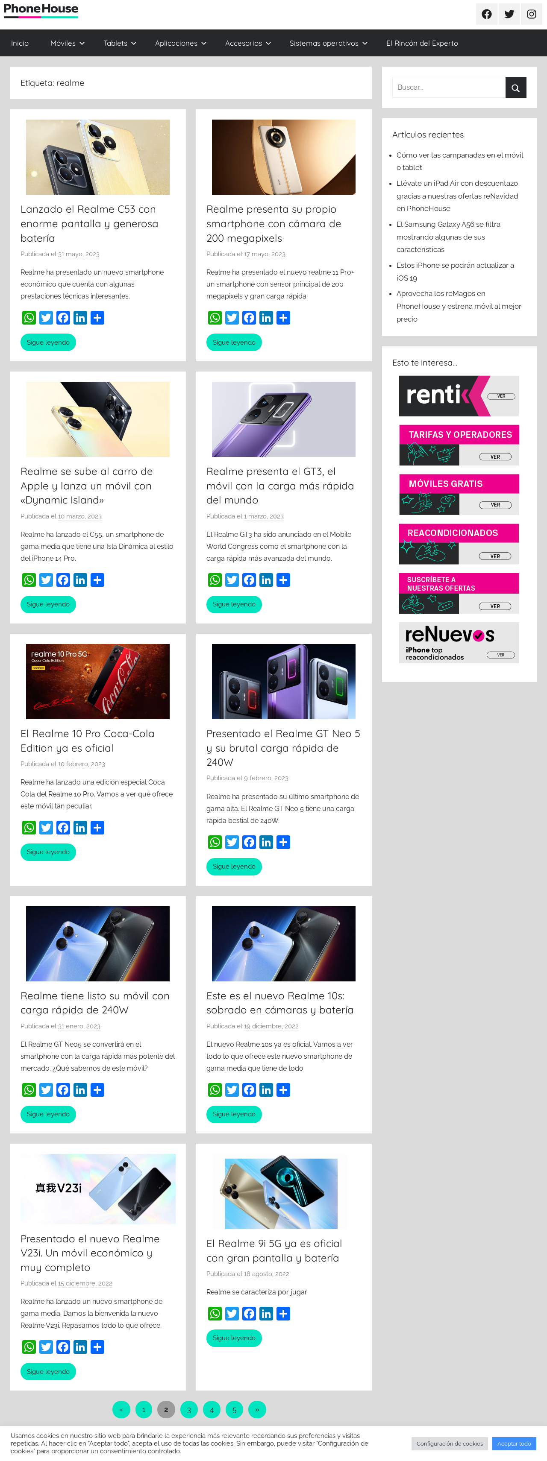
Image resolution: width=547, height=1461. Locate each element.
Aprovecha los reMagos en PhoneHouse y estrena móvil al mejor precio (459, 306)
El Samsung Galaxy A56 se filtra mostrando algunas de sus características (448, 237)
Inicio (20, 42)
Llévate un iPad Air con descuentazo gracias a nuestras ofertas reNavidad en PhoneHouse (457, 196)
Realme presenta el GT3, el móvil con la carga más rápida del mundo (280, 485)
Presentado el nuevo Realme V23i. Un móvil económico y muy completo (90, 1253)
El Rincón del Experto (422, 42)
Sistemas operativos (329, 42)
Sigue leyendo (48, 342)
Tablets (120, 42)
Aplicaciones (181, 42)
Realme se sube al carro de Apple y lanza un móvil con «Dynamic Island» (87, 485)
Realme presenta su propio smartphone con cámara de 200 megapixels (273, 223)
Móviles (67, 42)
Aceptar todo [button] (514, 1444)
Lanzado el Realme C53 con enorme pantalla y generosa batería (90, 223)
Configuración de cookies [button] (450, 1444)
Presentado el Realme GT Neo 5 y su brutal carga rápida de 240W (283, 747)
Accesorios (248, 42)
